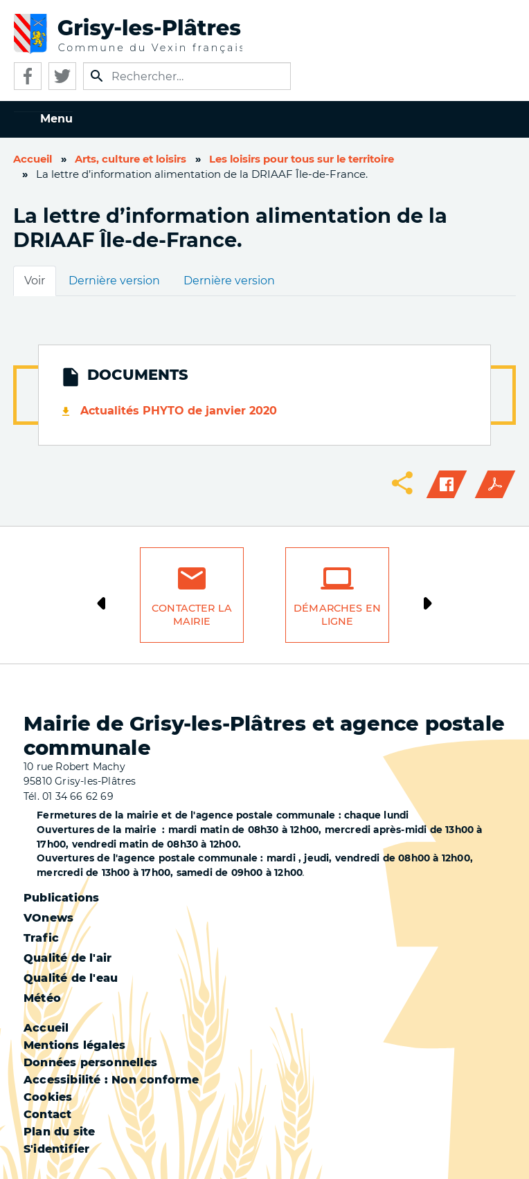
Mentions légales (74, 1045)
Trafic (41, 937)
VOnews (48, 917)
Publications (61, 897)
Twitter (62, 76)
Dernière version (114, 280)
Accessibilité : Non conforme (111, 1079)
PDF (495, 484)
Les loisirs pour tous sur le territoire (301, 159)
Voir (34, 280)
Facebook (28, 76)
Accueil (32, 159)
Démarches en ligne (337, 615)
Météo (42, 998)
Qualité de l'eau (71, 978)
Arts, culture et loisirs (130, 159)
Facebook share (446, 484)
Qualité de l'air (67, 958)
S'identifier (56, 1148)
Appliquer (97, 76)
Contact (47, 1114)
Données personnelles (90, 1062)
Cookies (48, 1097)
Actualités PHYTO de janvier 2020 (178, 410)
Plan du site (59, 1131)
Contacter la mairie (192, 615)
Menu (56, 118)
